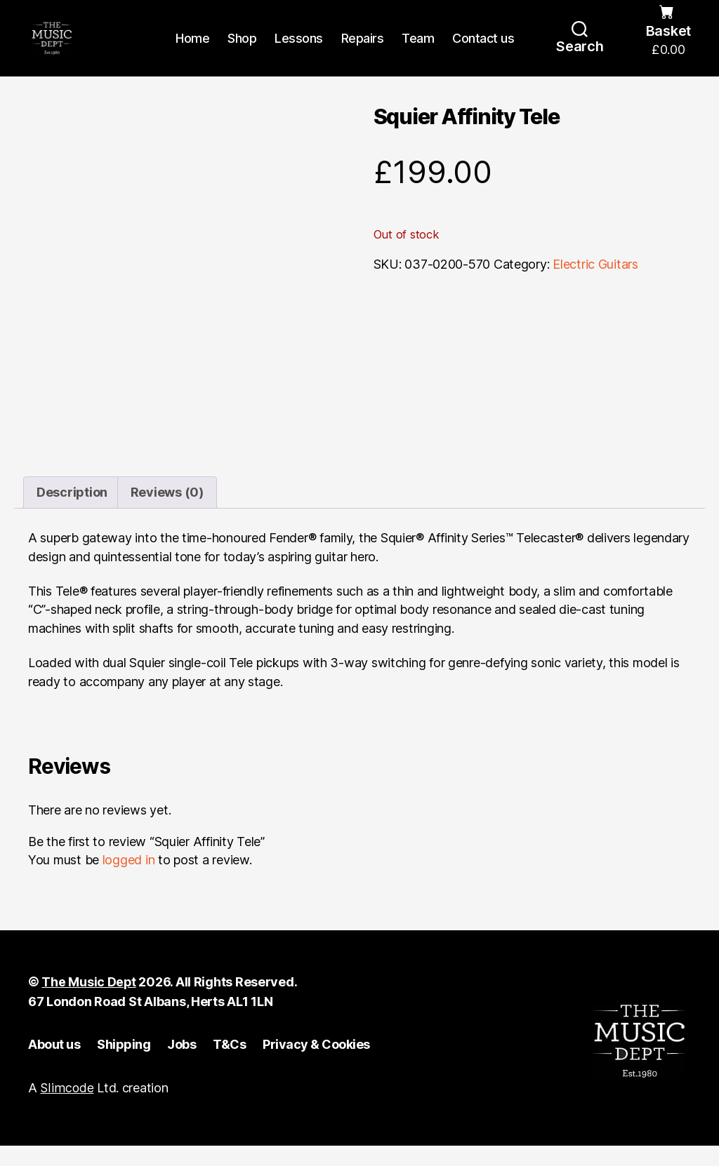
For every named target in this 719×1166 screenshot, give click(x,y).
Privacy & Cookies (316, 1064)
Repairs (362, 50)
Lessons (299, 50)
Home (192, 50)
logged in (129, 881)
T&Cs (229, 1064)
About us (54, 1064)
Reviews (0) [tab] (167, 513)
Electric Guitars (595, 290)
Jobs (181, 1064)
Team (418, 50)
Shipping (123, 1064)
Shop (241, 50)
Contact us (483, 50)
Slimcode (66, 1108)
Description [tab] (72, 513)
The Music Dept (88, 1003)
